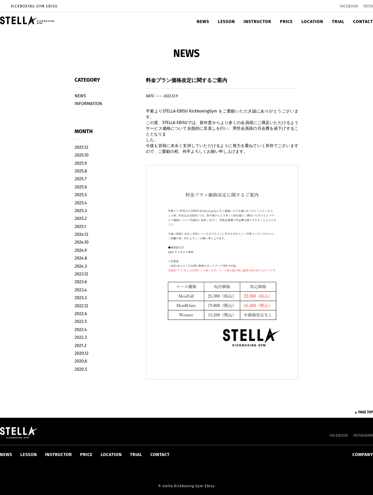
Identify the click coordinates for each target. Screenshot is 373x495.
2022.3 (81, 337)
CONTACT (363, 21)
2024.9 (81, 250)
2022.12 (81, 305)
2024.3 (81, 266)
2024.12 (81, 234)
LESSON (226, 21)
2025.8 (81, 170)
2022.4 (81, 329)
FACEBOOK (349, 6)
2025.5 (81, 194)
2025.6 (81, 186)
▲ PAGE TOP (363, 412)
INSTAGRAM (363, 435)
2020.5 (81, 369)
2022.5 (81, 321)
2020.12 (82, 353)
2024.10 (82, 242)
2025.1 (80, 226)
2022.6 (81, 313)
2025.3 (81, 210)
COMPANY (362, 454)
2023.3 (81, 297)
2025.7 (80, 178)
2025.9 (81, 163)
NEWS (203, 21)
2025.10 (82, 155)
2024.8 (81, 258)
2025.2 (81, 218)
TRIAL (338, 21)
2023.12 (81, 273)
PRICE (286, 21)
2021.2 (80, 345)
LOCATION (312, 21)
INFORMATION (88, 103)
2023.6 (81, 281)
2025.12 (81, 147)
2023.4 (81, 289)
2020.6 (81, 361)
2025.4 (81, 202)
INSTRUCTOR (257, 21)
